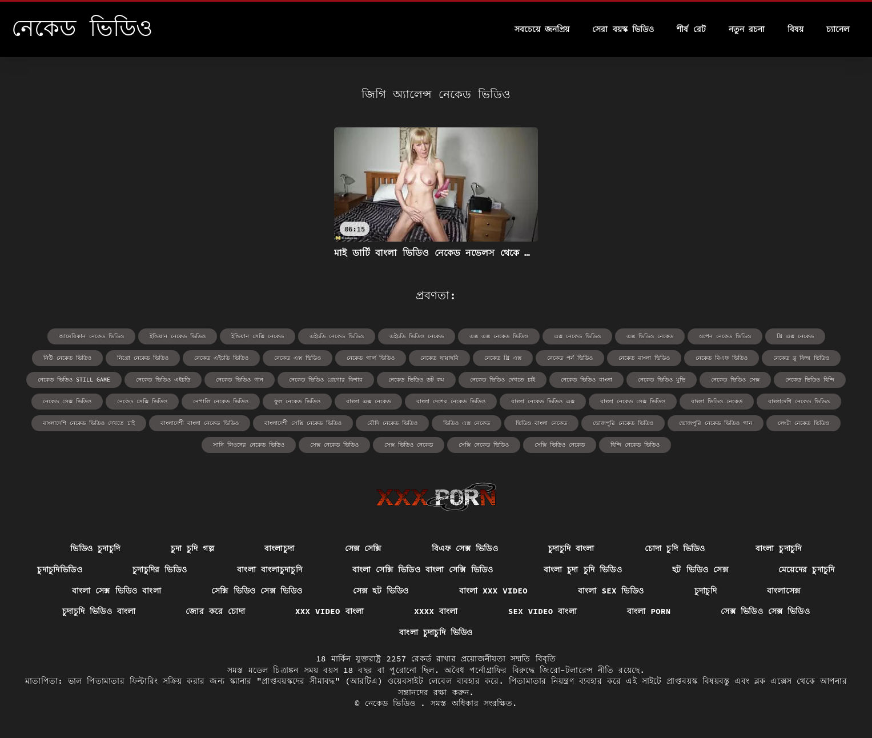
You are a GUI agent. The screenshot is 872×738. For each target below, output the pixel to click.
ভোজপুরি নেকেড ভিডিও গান (715, 423)
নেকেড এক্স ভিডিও (297, 358)
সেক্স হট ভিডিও (381, 590)
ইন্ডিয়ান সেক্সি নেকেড (257, 336)
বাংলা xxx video (493, 590)
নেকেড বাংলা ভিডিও (644, 358)
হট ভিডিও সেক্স (700, 569)
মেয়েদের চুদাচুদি (806, 569)
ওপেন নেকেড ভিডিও (725, 336)
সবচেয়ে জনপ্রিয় (542, 29)
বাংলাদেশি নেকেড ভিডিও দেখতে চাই (89, 423)
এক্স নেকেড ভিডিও (577, 336)
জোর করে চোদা (215, 611)
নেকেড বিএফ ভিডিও (722, 358)
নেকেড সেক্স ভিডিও (67, 401)
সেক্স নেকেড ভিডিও (334, 444)
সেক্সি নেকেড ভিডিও (484, 444)
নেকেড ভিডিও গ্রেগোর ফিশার (326, 379)
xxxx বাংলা (435, 611)
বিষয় (795, 29)
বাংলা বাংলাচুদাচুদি (269, 569)
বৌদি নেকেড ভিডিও (392, 423)
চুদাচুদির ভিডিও (159, 569)
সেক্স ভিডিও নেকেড (408, 444)
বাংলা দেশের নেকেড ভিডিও (450, 401)
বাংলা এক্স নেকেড (368, 401)
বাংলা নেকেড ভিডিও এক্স (542, 401)
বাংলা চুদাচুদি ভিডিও (436, 632)
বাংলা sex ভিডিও (611, 590)
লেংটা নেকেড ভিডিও (803, 423)
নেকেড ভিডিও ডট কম (416, 379)
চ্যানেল (837, 29)
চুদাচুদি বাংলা (571, 548)
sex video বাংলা (542, 611)
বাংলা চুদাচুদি (779, 548)
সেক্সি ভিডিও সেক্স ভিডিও (257, 590)
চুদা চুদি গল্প (193, 548)
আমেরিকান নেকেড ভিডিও (91, 336)
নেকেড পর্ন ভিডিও (570, 358)
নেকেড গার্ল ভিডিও (371, 358)
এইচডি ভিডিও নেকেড (416, 336)
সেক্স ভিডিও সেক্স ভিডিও (765, 611)
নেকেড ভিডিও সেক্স (735, 379)
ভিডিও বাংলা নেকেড (541, 423)
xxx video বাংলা (329, 611)
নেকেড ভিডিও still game (74, 379)
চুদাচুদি (705, 590)
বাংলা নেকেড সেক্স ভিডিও (632, 401)
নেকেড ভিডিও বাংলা (586, 379)
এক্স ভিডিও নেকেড (649, 336)
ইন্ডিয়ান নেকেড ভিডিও (178, 336)
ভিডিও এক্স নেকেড (466, 423)
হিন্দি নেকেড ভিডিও (635, 444)
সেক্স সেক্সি (363, 548)
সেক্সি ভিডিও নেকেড (560, 444)
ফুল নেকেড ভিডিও (297, 401)
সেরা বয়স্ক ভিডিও (623, 29)
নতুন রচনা (747, 29)
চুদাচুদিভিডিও (59, 569)
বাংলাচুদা (279, 548)
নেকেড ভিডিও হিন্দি (809, 379)
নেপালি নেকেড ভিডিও (220, 401)
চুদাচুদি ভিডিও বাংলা (99, 611)
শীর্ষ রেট (691, 29)
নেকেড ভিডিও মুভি (661, 379)
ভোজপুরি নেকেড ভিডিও (623, 423)
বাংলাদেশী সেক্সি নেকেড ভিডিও (302, 423)
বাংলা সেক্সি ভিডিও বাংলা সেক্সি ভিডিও (422, 569)
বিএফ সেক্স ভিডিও (465, 548)
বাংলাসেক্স (783, 590)
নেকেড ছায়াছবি (439, 358)
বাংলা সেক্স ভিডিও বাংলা (116, 590)
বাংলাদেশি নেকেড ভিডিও (799, 401)
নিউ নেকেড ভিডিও (67, 358)
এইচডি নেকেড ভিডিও (337, 336)
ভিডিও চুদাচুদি (95, 548)
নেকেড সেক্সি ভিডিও (142, 401)
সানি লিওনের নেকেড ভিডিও (248, 444)
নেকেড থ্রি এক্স (502, 358)
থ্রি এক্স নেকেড (795, 336)
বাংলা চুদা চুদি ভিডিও (583, 569)
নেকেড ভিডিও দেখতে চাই (502, 379)
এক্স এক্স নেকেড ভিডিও (498, 336)
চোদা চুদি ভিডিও (675, 548)
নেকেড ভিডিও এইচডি (163, 379)
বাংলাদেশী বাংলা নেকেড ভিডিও (199, 423)
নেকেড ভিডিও (393, 703)
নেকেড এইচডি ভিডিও (221, 358)
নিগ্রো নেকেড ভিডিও (142, 358)
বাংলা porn (648, 611)
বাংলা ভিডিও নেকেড (716, 401)
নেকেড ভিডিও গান (239, 379)
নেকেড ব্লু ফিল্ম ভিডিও (801, 358)
